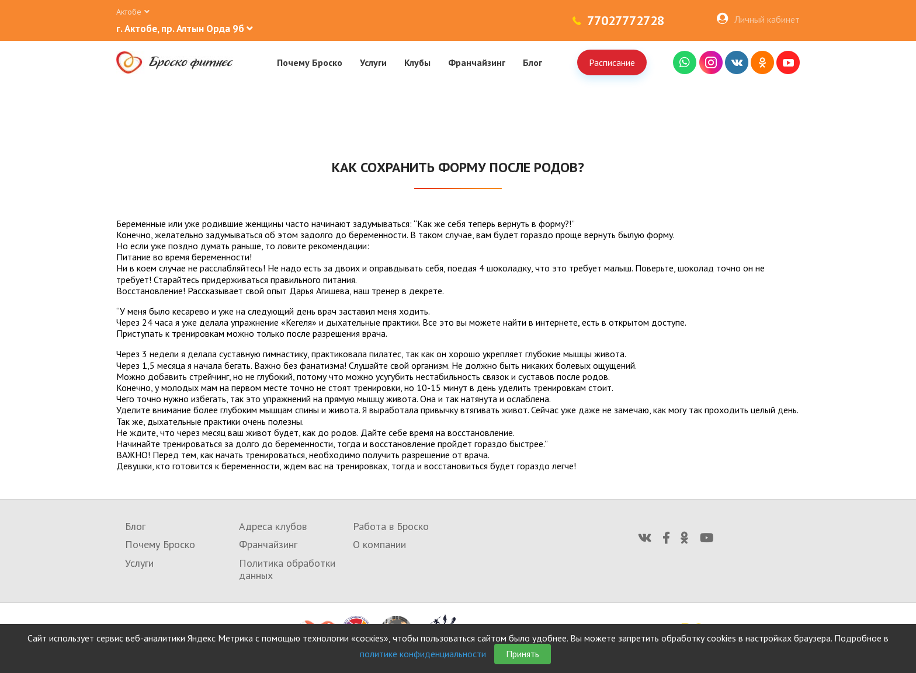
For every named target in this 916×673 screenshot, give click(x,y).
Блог (532, 62)
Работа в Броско (391, 526)
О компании (379, 544)
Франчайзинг (476, 62)
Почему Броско (309, 62)
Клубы (417, 62)
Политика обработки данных (287, 569)
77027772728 (625, 20)
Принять (522, 654)
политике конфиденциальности (423, 654)
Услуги (373, 62)
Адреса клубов (273, 526)
